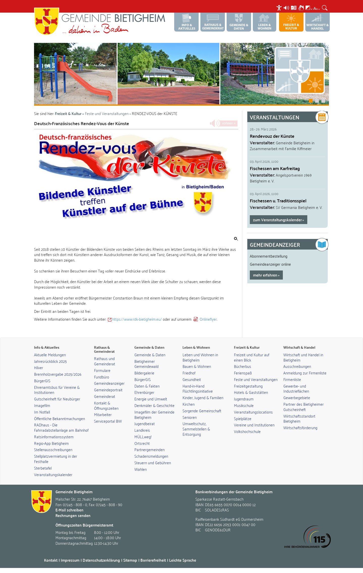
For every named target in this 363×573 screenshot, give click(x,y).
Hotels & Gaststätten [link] (251, 392)
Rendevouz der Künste (272, 136)
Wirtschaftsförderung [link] (300, 427)
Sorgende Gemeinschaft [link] (202, 410)
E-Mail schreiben (69, 509)
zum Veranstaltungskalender (277, 219)
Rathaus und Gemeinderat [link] (104, 361)
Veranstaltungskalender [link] (53, 474)
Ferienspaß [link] (243, 372)
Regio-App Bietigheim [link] (51, 443)
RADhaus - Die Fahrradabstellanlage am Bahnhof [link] (61, 427)
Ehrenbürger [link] (144, 392)
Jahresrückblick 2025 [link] (50, 361)
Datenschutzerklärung (101, 560)
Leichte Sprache (182, 560)
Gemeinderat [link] (104, 396)
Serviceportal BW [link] (108, 420)
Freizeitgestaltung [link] (248, 385)
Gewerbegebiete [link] (296, 397)
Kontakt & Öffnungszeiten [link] (106, 405)
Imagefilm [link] (42, 405)
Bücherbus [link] (242, 366)
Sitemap (130, 560)
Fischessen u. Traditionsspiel (278, 200)
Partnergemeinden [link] (149, 449)
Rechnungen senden (72, 515)
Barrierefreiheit (153, 560)
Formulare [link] (102, 370)
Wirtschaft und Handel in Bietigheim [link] (303, 357)
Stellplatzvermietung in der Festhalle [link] (55, 458)
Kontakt (50, 560)
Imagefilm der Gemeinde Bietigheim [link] (154, 414)
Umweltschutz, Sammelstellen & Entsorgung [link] (196, 429)
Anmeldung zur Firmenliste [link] (304, 372)
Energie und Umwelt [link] (150, 398)
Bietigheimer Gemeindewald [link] (146, 364)
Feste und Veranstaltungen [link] (256, 379)
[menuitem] (279, 8)
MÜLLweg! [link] (143, 436)
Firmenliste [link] (292, 379)
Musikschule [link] (244, 405)
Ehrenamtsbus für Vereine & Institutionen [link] (57, 390)
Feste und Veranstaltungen (107, 113)
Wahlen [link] (140, 469)
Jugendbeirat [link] (144, 423)
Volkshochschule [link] (247, 431)
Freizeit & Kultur (68, 113)
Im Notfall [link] (42, 411)
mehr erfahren (265, 275)
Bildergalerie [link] (144, 372)
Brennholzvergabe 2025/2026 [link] (57, 373)
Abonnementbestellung (268, 255)
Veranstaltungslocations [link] (253, 411)
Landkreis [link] (142, 429)
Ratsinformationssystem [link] (54, 436)
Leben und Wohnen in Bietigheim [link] (200, 357)
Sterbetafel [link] (43, 467)
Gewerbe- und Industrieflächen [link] (296, 388)
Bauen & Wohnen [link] (197, 366)
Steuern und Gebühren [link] (152, 462)
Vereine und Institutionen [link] (254, 424)
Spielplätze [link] (242, 418)
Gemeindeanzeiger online (270, 263)
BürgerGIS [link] (42, 380)
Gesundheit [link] (192, 379)
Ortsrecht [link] (142, 443)
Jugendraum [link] (244, 398)
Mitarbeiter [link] (103, 414)
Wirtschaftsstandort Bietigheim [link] (299, 418)
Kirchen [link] (189, 403)
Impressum (70, 560)
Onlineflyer (208, 319)
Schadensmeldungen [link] (151, 455)
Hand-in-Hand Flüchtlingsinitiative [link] (198, 388)
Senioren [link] (190, 417)
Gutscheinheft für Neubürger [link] (57, 398)
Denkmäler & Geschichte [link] (154, 405)
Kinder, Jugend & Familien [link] (203, 397)
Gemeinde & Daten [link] (149, 354)
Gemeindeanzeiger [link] (109, 383)
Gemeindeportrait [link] (108, 389)
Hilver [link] (38, 367)
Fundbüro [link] (101, 376)
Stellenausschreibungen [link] (53, 449)
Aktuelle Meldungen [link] (50, 354)
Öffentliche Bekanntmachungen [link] (59, 418)
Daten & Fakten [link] (147, 385)
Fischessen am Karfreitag (275, 168)
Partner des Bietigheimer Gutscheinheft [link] (303, 406)
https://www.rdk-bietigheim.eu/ (137, 319)
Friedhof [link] (189, 372)
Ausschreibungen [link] (297, 366)
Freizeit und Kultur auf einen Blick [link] (251, 357)
